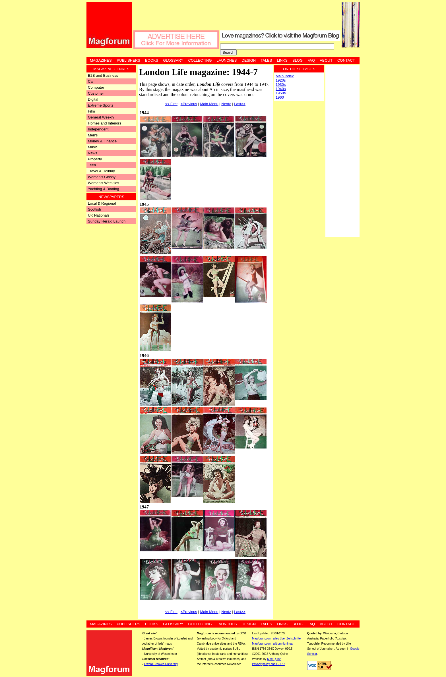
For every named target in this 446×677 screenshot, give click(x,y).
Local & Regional (102, 203)
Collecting (200, 60)
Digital (93, 99)
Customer (96, 93)
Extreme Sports (100, 105)
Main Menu (209, 104)
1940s (281, 89)
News (92, 153)
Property (95, 159)
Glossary (173, 60)
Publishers (128, 60)
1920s (281, 80)
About (326, 60)
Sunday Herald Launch (106, 221)
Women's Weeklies (103, 183)
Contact (346, 60)
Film (91, 111)
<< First (171, 104)
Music (93, 147)
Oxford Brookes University (161, 664)
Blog (297, 60)
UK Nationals (99, 215)
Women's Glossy (101, 177)
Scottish (94, 209)
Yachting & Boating (103, 189)
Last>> (239, 104)
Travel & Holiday (101, 171)
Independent (98, 129)
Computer (96, 87)
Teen (92, 165)
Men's (93, 135)
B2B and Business (103, 75)
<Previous (189, 104)
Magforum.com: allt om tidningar (273, 643)
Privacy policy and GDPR (268, 664)
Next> (226, 104)
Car (91, 81)
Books (151, 60)
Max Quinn (274, 659)
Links (282, 60)
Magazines (101, 60)
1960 (280, 97)
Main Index (285, 76)
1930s (281, 84)
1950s (281, 93)
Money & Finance (102, 141)
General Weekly (101, 117)
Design (248, 60)
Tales (266, 60)
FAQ (311, 60)
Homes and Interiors (104, 123)
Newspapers (111, 197)
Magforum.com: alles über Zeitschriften (277, 638)
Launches (227, 60)
